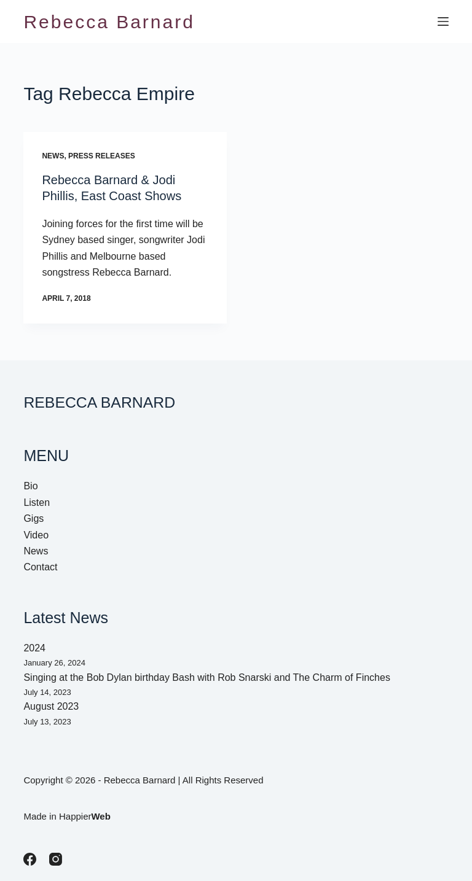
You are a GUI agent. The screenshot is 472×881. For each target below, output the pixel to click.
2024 (34, 648)
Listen (36, 502)
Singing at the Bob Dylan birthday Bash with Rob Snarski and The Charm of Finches (206, 677)
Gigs (33, 518)
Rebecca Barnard (108, 22)
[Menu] (443, 21)
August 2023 (51, 706)
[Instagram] (55, 859)
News (53, 156)
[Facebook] (29, 859)
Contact (40, 567)
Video (36, 535)
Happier (85, 816)
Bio (30, 486)
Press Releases (101, 156)
